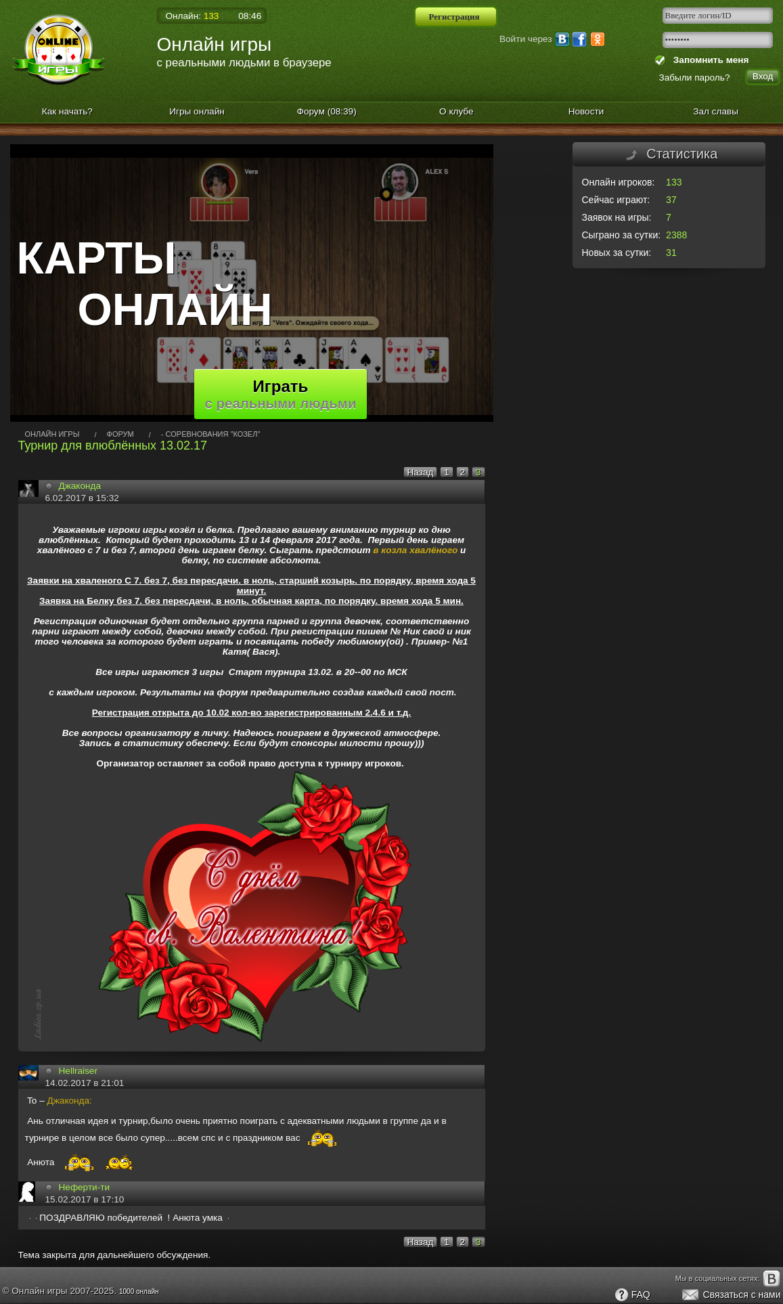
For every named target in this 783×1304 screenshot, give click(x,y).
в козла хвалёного (415, 550)
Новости (586, 111)
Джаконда (80, 486)
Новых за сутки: (617, 252)
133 (673, 182)
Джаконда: (69, 1100)
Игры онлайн (197, 111)
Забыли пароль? (694, 77)
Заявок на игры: (617, 217)
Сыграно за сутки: (621, 235)
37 (671, 199)
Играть (281, 394)
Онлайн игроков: (618, 182)
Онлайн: (192, 16)
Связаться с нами (730, 1295)
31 (671, 252)
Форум (327, 111)
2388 (676, 235)
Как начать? (67, 111)
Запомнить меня (708, 60)
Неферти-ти (84, 1187)
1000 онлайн (139, 1291)
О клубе (456, 111)
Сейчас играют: (616, 199)
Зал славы (715, 111)
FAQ (632, 1295)
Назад (420, 472)
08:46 (249, 16)
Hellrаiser (78, 1071)
